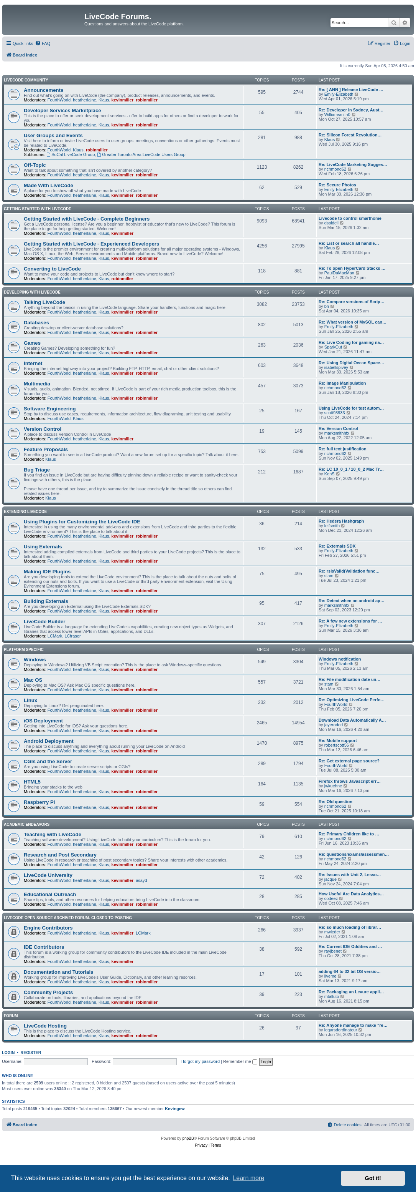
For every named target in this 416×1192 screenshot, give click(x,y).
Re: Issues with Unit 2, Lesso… (350, 874)
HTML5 (32, 782)
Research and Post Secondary (60, 855)
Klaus (104, 100)
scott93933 (334, 412)
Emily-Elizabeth (339, 94)
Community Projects (48, 992)
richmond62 (335, 169)
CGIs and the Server (48, 761)
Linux (30, 700)
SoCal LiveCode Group (70, 154)
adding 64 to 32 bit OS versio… (350, 971)
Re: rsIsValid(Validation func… (349, 571)
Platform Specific (24, 649)
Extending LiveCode (25, 512)
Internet (33, 363)
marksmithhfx (336, 433)
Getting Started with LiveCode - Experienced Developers (91, 244)
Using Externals (43, 547)
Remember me (240, 1061)
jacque (330, 879)
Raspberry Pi (39, 802)
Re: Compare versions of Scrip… (352, 301)
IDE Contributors (44, 947)
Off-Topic (35, 165)
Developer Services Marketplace (62, 110)
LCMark (55, 636)
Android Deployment (49, 741)
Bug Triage (37, 470)
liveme (330, 976)
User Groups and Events (53, 135)
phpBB (188, 1138)
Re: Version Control (338, 428)
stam (329, 575)
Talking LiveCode (44, 302)
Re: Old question (335, 801)
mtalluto (331, 996)
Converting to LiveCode (52, 269)
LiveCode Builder (44, 621)
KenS (329, 473)
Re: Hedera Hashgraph (341, 521)
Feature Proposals (46, 449)
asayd (141, 880)
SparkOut (333, 347)
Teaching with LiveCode (52, 834)
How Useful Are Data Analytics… (351, 894)
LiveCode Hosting (45, 1026)
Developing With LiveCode (32, 292)
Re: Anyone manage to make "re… (353, 1025)
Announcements (43, 90)
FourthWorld (59, 100)
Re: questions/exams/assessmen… (354, 854)
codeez (331, 898)
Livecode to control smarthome (350, 218)
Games (32, 343)
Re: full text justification (343, 449)
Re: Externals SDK (337, 546)
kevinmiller (122, 100)
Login (8, 1052)
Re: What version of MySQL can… (352, 322)
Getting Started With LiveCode (37, 209)
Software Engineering (50, 409)
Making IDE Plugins (47, 571)
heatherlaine (84, 100)
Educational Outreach (50, 894)
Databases (36, 322)
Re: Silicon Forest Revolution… (350, 135)
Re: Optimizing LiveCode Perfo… (352, 699)
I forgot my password (200, 1061)
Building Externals (46, 601)
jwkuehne (333, 786)
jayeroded (333, 724)
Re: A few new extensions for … (350, 621)
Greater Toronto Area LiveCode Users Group (141, 154)
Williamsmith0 (337, 114)
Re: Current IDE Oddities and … (350, 946)
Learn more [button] (248, 1178)
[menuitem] (42, 43)
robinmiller (147, 100)
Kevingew (174, 1108)
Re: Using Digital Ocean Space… (351, 362)
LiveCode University (48, 875)
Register (31, 1052)
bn (326, 306)
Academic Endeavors (26, 824)
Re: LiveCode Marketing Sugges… (353, 164)
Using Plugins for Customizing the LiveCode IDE (82, 522)
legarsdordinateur (340, 1030)
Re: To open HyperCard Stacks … (352, 268)
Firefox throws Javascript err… (350, 781)
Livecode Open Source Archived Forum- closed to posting (68, 918)
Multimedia (37, 384)
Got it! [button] (373, 1178)
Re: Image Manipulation (342, 383)
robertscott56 (336, 745)
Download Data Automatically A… (352, 720)
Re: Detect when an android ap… (352, 600)
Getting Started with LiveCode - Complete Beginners (87, 219)
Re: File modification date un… (349, 679)
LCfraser (72, 636)
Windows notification (340, 659)
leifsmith (332, 525)
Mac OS (33, 680)
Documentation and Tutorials (58, 972)
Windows (35, 659)
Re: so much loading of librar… (350, 927)
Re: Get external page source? (349, 761)
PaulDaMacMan (339, 273)
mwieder (332, 932)
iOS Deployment (43, 721)
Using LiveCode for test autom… (351, 408)
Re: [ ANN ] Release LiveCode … (351, 89)
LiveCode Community (26, 80)
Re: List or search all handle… (349, 243)
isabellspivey (336, 367)
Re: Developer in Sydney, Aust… (351, 110)
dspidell (331, 223)
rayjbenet (333, 951)
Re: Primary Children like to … (349, 834)
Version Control (42, 429)
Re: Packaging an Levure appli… (351, 991)
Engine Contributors (48, 928)
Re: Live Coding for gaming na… (351, 342)
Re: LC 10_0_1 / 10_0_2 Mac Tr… (351, 469)
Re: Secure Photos (337, 185)
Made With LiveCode (48, 185)
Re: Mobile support (338, 740)
